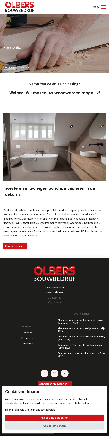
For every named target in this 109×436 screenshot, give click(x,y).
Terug (10, 67)
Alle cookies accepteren (54, 417)
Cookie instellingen (54, 425)
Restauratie (27, 338)
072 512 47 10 (54, 297)
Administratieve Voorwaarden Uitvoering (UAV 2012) (81, 354)
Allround (27, 326)
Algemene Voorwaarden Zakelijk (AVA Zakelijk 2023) (81, 330)
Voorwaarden (82, 313)
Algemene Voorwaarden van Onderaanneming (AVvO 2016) (81, 338)
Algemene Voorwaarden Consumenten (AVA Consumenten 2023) (80, 321)
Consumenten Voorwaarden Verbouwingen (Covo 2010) (80, 346)
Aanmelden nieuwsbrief (54, 383)
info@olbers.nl (54, 302)
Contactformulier (15, 246)
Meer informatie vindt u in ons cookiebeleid (30, 409)
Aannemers (27, 332)
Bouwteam (27, 343)
